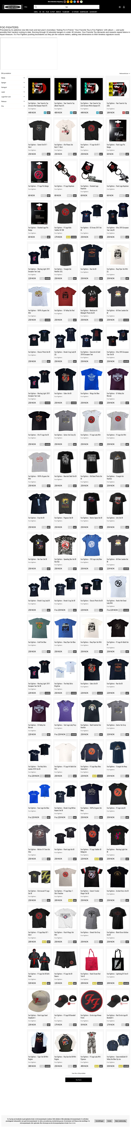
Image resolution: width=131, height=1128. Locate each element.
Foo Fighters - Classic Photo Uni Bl (39, 352)
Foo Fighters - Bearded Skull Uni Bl (65, 476)
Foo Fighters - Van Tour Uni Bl (37, 559)
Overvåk (73, 237)
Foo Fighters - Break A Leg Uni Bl (64, 600)
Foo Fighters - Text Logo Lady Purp (65, 725)
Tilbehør (65, 12)
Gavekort (93, 12)
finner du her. (72, 1123)
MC (43, 12)
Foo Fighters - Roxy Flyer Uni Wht (91, 642)
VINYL (36, 12)
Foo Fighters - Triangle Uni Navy (117, 766)
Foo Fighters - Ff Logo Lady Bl (116, 808)
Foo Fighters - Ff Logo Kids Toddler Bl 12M (62, 228)
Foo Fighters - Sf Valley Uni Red (64, 310)
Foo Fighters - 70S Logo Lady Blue (91, 559)
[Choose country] (120, 7)
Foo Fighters (32, 109)
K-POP (52, 12)
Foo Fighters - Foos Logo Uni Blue (38, 808)
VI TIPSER (75, 12)
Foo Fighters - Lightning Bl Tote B (117, 974)
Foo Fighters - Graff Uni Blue (37, 642)
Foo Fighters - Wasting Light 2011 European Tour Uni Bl (39, 684)
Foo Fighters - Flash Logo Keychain (118, 186)
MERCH (58, 12)
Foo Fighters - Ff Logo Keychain (64, 186)
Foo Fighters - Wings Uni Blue (90, 393)
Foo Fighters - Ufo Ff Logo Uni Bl (38, 435)
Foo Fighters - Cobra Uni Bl (62, 393)
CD (40, 12)
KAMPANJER (84, 12)
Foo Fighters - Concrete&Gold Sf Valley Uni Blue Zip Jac (117, 1057)
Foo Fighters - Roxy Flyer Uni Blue (64, 642)
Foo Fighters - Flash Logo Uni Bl (64, 849)
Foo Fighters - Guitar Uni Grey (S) (65, 435)
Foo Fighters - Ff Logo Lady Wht (91, 435)
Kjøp (48, 154)
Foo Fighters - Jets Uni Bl (115, 518)
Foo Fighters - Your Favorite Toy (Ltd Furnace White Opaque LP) (91, 104)
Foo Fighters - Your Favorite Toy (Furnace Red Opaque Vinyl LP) (38, 104)
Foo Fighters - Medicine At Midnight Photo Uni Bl (89, 311)
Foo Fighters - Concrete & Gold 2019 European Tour (90, 353)
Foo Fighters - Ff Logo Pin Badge (38, 186)
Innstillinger (99, 1121)
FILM (47, 12)
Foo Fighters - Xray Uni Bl (36, 518)
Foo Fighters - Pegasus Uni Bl (63, 518)
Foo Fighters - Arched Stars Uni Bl (118, 891)
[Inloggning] (124, 7)
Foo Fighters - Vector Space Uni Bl (91, 518)
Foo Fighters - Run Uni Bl (88, 269)
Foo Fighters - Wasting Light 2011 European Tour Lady (39, 270)
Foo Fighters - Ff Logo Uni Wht (116, 435)
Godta (109, 1121)
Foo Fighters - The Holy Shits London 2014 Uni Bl (37, 767)
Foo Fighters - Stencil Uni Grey (90, 932)
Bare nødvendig (120, 1121)
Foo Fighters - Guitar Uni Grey (116, 725)
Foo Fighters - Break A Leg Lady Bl (39, 600)
